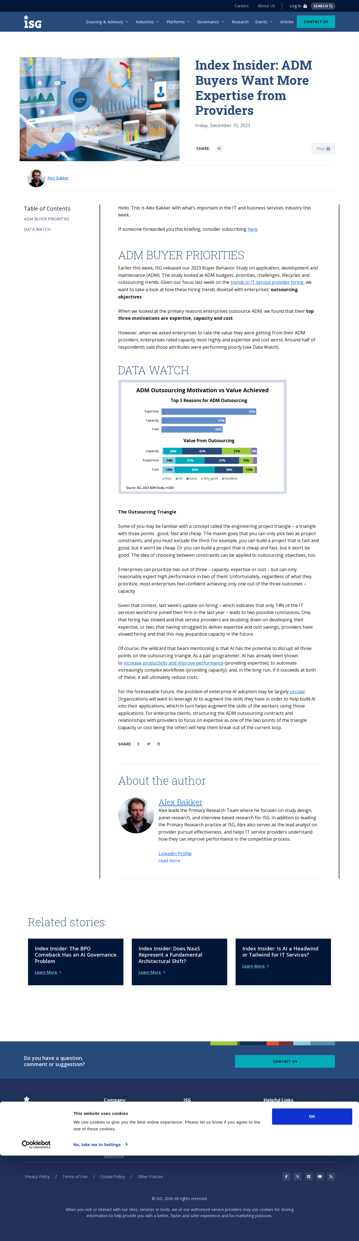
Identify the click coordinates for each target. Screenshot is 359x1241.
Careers (240, 5)
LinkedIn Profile (175, 853)
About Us (264, 5)
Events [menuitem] (261, 21)
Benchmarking (197, 1125)
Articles (270, 1104)
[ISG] (35, 21)
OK (312, 1202)
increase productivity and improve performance (174, 663)
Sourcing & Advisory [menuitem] (104, 21)
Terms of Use (75, 1167)
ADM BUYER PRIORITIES (46, 219)
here (252, 229)
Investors (112, 1125)
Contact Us (316, 21)
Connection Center (281, 1114)
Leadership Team (119, 1136)
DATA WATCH (37, 229)
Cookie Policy (112, 1167)
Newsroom (114, 1147)
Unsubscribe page (280, 1125)
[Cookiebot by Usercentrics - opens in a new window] (36, 1230)
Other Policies (150, 1167)
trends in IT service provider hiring (267, 282)
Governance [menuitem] (208, 21)
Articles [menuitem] (287, 21)
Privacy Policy (37, 1167)
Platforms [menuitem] (176, 21)
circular (297, 691)
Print (323, 148)
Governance (195, 1104)
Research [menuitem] (240, 21)
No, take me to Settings (97, 1230)
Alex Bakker (58, 178)
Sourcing (191, 1114)
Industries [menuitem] (145, 21)
